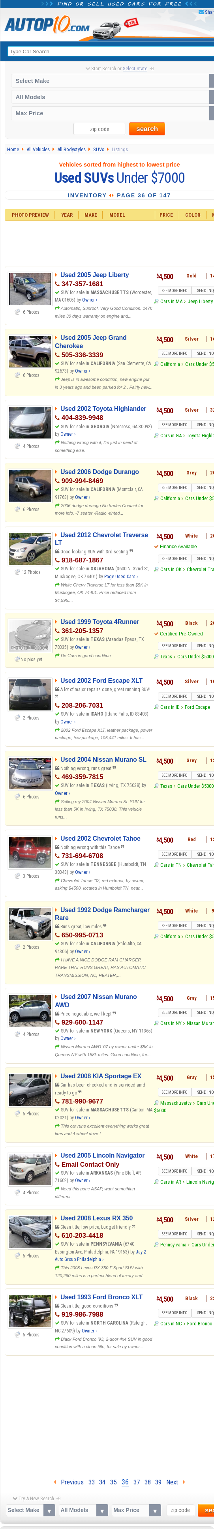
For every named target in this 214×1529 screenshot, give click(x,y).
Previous (69, 1482)
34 (102, 1482)
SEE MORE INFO (175, 290)
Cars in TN (171, 865)
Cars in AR (170, 1182)
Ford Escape (197, 707)
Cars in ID (170, 707)
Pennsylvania (173, 1245)
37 (136, 1482)
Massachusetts (175, 1103)
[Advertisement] (107, 1415)
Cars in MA (171, 301)
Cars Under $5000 (195, 657)
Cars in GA (171, 435)
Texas (166, 657)
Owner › (89, 300)
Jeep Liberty (200, 301)
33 (91, 1482)
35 (113, 1482)
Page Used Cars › (121, 576)
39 (158, 1482)
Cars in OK (171, 569)
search (147, 129)
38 (148, 1482)
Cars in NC (171, 1324)
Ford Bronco (199, 1324)
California (170, 364)
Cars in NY (171, 1023)
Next (175, 1482)
